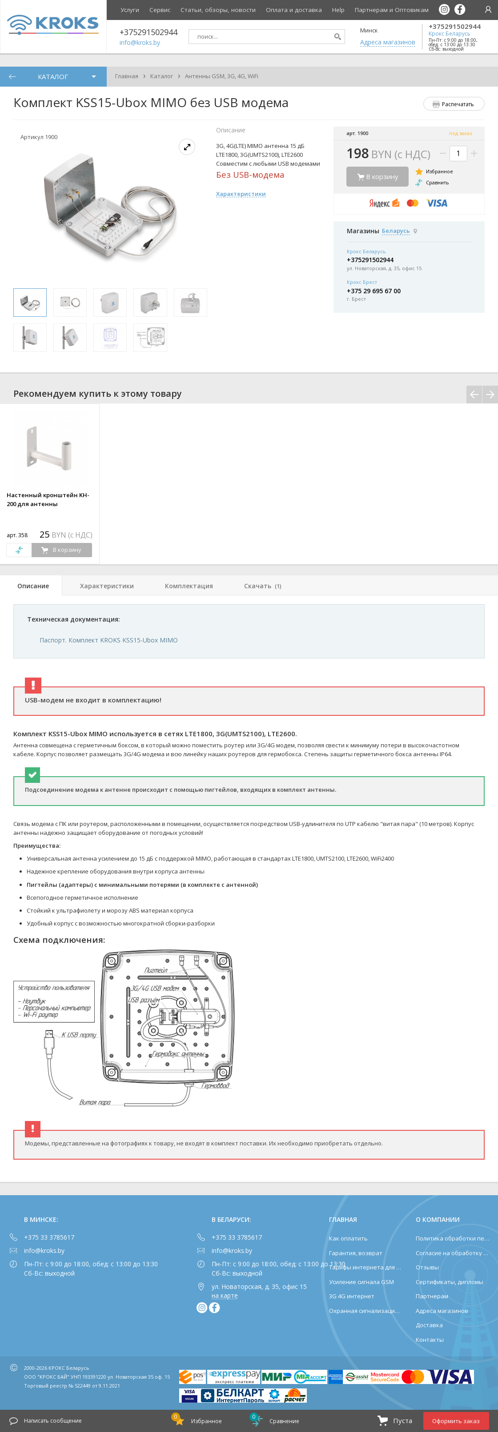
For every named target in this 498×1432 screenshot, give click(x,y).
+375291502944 (455, 26)
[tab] (31, 585)
